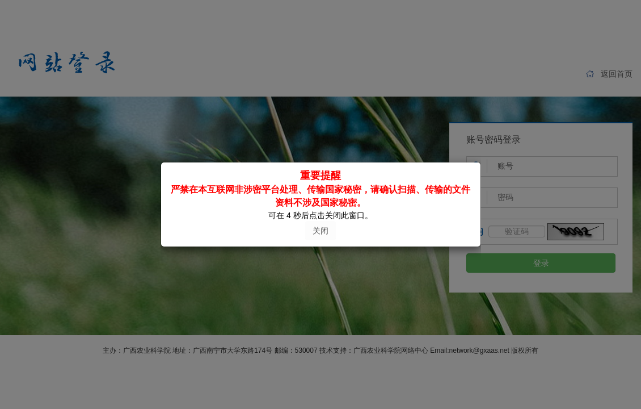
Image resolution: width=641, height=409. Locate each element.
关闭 (320, 230)
